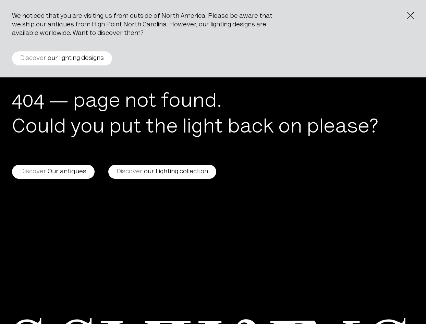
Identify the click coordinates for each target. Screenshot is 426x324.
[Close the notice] (410, 15)
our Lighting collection (162, 172)
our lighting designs (62, 58)
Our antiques (53, 172)
